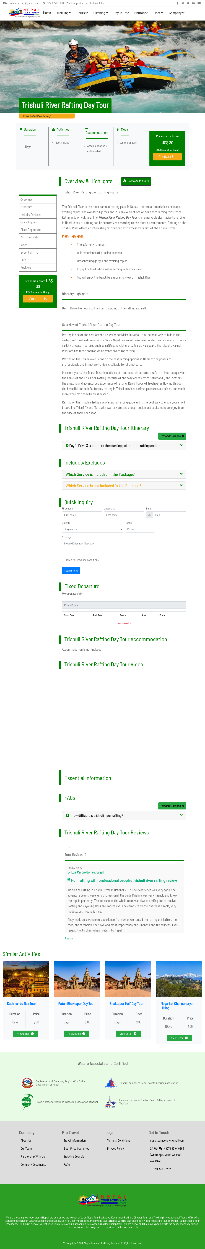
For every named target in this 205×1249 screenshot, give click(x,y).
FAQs (67, 1164)
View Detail (25, 1033)
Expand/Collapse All (172, 436)
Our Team (26, 1148)
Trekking (64, 13)
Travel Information (75, 1140)
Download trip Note (136, 180)
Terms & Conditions (118, 1140)
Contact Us (167, 156)
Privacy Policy (115, 1148)
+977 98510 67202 (160, 1169)
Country (66, 522)
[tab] (124, 445)
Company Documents (33, 1164)
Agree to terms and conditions (82, 559)
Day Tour (121, 13)
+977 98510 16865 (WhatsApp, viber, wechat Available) (74, 3)
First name (68, 508)
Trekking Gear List (74, 1156)
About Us (26, 1140)
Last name (109, 508)
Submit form (71, 570)
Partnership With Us (33, 1156)
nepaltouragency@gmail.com (20, 3)
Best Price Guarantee (76, 1148)
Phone (128, 522)
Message (67, 537)
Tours (82, 13)
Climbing (100, 13)
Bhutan (140, 13)
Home (47, 12)
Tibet (158, 13)
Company (176, 13)
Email (149, 508)
